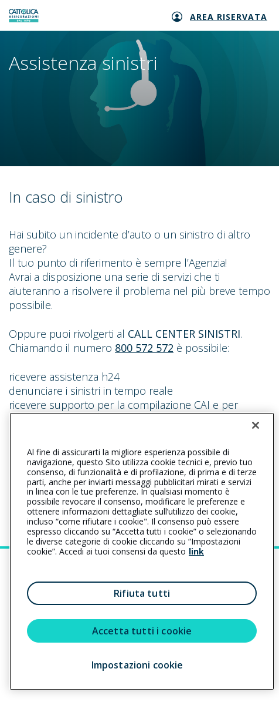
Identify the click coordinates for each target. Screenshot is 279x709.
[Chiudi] (255, 425)
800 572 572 (144, 348)
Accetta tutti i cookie (142, 630)
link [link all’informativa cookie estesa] (196, 551)
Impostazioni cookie (137, 664)
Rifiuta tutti (142, 593)
